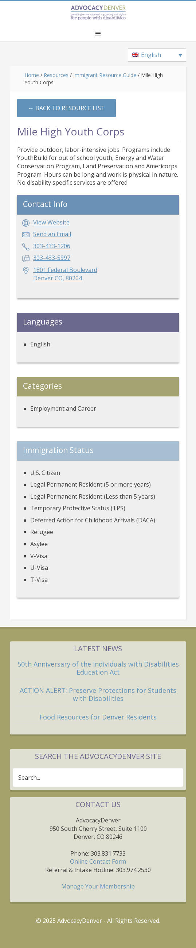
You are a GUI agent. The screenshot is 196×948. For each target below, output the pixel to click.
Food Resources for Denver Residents (98, 717)
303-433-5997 (51, 258)
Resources (56, 75)
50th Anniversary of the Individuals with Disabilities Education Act (98, 668)
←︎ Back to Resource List (66, 108)
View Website (51, 222)
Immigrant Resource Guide (104, 75)
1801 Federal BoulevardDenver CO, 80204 (65, 274)
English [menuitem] (151, 55)
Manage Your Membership (98, 886)
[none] (157, 55)
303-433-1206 (51, 246)
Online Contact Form (98, 861)
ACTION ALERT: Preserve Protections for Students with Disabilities (98, 694)
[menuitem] (157, 55)
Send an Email (52, 234)
